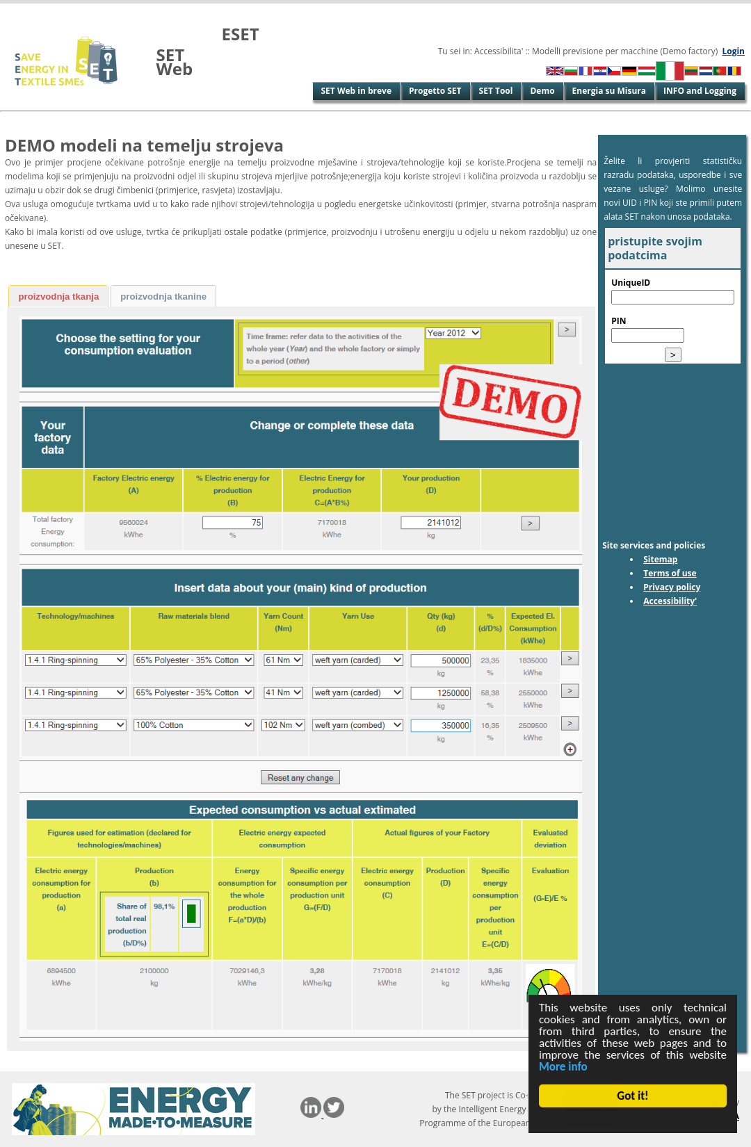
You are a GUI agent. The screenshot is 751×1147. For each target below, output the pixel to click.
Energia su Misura (609, 91)
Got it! (633, 1096)
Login (733, 51)
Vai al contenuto (34, 10)
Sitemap (660, 559)
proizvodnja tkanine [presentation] (163, 296)
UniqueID (630, 282)
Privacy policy (671, 587)
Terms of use (670, 573)
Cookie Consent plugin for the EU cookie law (633, 1120)
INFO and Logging (699, 91)
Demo (542, 91)
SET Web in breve (356, 91)
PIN (618, 321)
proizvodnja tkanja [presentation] (58, 296)
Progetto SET (435, 91)
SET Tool (496, 91)
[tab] (58, 296)
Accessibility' (670, 601)
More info (563, 1066)
